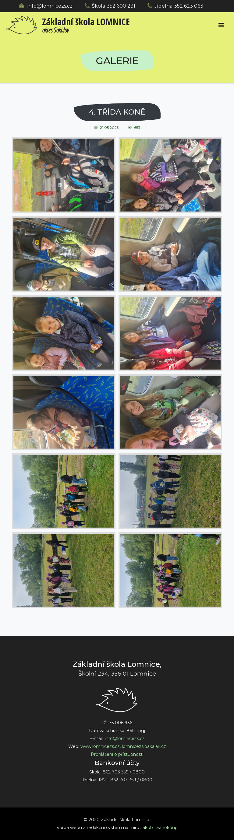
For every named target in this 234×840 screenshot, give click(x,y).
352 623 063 (188, 6)
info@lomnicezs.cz (50, 6)
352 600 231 (121, 6)
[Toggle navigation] (221, 25)
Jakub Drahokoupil (159, 827)
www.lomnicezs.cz (100, 746)
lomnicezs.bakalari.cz (144, 746)
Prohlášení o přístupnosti (117, 754)
